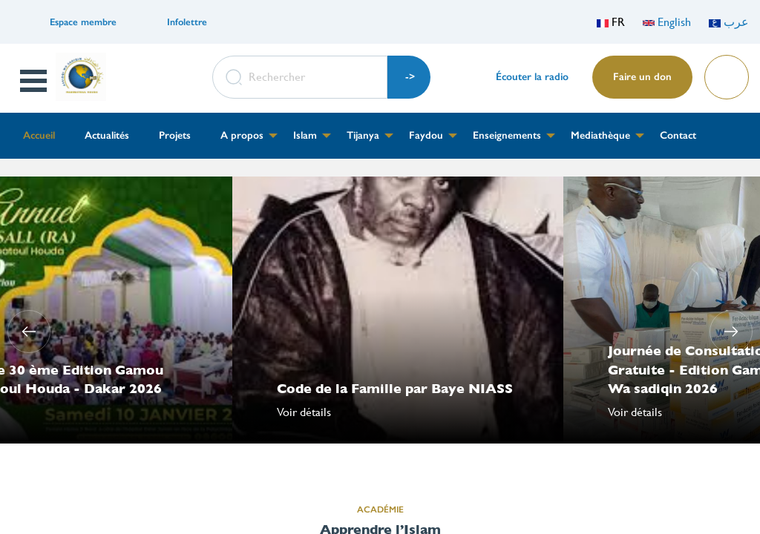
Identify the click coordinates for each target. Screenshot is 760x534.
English (667, 22)
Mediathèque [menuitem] (600, 135)
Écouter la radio (532, 76)
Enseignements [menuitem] (507, 135)
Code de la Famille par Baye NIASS (395, 388)
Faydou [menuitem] (426, 135)
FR (611, 22)
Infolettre (187, 21)
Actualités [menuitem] (107, 135)
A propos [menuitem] (241, 135)
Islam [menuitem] (305, 135)
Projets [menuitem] (175, 135)
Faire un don (642, 76)
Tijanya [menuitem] (363, 135)
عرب (729, 22)
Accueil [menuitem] (39, 135)
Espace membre (83, 21)
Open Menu (34, 81)
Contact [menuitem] (678, 135)
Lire (726, 72)
